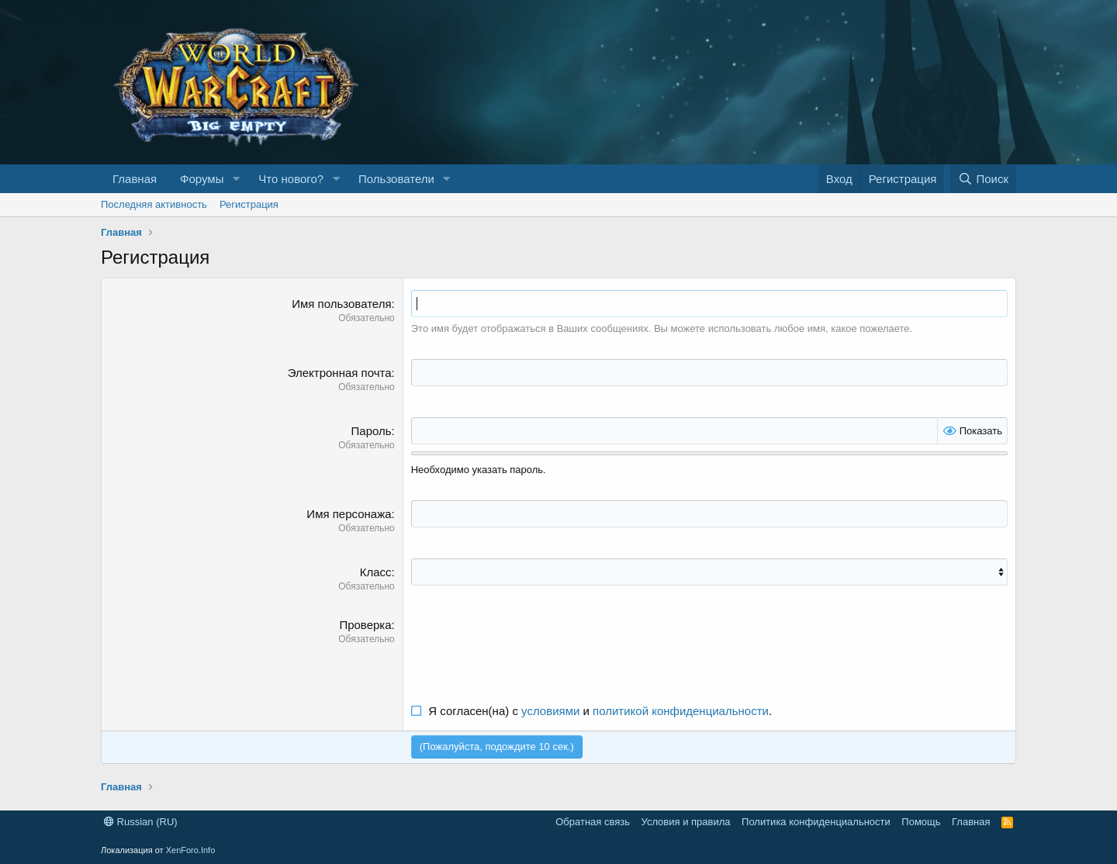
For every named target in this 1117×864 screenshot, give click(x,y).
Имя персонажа (348, 513)
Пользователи (396, 178)
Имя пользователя (341, 303)
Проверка (365, 624)
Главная (134, 178)
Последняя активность (154, 204)
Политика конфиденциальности (816, 822)
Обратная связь (592, 822)
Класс (376, 572)
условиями (550, 710)
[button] (236, 178)
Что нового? (290, 178)
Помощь (920, 822)
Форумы (201, 178)
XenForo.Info (191, 850)
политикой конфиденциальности (681, 710)
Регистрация (249, 204)
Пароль (371, 430)
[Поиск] (983, 178)
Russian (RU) (141, 822)
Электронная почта (340, 372)
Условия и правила (686, 822)
